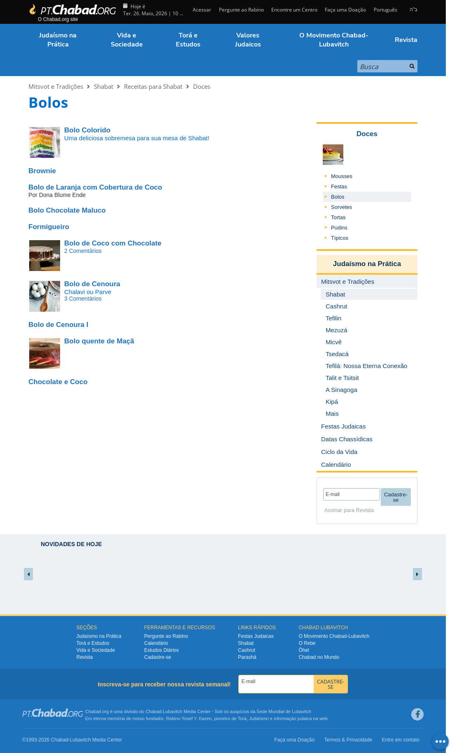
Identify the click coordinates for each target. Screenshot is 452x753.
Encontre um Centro (294, 9)
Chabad (154, 711)
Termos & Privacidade (348, 740)
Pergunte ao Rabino (241, 9)
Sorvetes (341, 207)
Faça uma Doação (345, 9)
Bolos (338, 197)
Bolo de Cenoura (92, 284)
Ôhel (303, 650)
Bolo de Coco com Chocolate (112, 243)
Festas (339, 186)
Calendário (156, 643)
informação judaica (293, 718)
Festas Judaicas (256, 636)
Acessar (201, 9)
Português (385, 9)
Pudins (339, 228)
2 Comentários (83, 251)
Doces (201, 86)
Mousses (341, 176)
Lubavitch (172, 711)
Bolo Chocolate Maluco (67, 210)
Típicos (339, 238)
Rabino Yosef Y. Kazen (189, 718)
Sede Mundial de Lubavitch (283, 711)
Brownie (42, 171)
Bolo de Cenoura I (58, 325)
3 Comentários (83, 298)
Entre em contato (400, 740)
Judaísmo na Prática (58, 40)
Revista (406, 39)
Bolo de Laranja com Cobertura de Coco (95, 187)
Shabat (103, 86)
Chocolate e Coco (58, 382)
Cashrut (246, 650)
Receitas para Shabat (153, 86)
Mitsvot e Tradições (55, 86)
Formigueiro (48, 227)
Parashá (247, 657)
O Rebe (306, 643)
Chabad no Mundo (318, 657)
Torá (242, 718)
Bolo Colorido (87, 130)
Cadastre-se (157, 657)
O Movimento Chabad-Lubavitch (333, 40)
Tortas (338, 217)
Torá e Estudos (188, 40)
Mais (332, 413)
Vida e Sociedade (127, 40)
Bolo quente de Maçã (99, 341)
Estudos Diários (161, 650)
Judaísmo (259, 718)
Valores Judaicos (248, 40)
